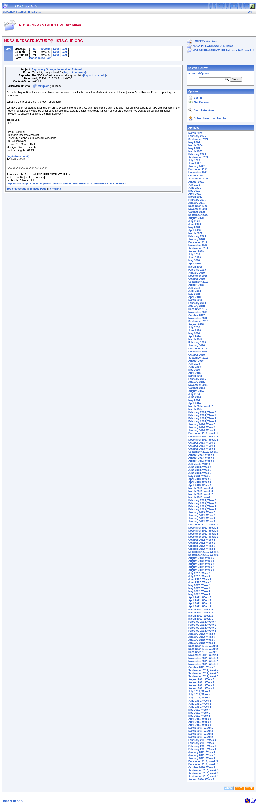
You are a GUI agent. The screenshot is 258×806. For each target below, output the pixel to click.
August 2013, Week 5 (201, 454)
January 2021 (196, 202)
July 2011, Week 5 (199, 691)
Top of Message (16, 188)
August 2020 (196, 218)
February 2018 (197, 303)
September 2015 (198, 357)
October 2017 (196, 315)
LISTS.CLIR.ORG (12, 801)
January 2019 (196, 272)
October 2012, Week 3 (201, 542)
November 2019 (198, 245)
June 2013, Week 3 (199, 470)
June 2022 (194, 163)
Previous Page (37, 188)
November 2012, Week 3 (203, 530)
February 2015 (197, 378)
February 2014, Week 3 (202, 415)
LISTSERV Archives (205, 41)
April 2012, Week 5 (199, 597)
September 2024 (198, 139)
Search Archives (198, 68)
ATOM (228, 788)
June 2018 (194, 290)
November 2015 (198, 351)
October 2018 (196, 278)
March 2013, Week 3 (200, 491)
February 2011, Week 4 (202, 740)
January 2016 (196, 345)
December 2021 (197, 169)
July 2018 (194, 287)
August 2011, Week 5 (201, 679)
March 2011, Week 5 (200, 727)
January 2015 (196, 381)
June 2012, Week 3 (199, 582)
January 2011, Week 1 (201, 758)
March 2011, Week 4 (200, 731)
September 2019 (198, 248)
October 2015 (196, 354)
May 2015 (194, 369)
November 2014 (198, 385)
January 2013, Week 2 (201, 521)
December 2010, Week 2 (203, 764)
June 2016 (194, 330)
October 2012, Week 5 (201, 539)
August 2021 (196, 181)
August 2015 (196, 360)
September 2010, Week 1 (203, 776)
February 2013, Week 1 (202, 509)
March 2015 (195, 375)
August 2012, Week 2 (201, 567)
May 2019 (194, 260)
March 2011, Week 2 (200, 737)
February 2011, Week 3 (202, 743)
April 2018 (194, 297)
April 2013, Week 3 (199, 485)
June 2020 (194, 224)
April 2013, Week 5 (199, 479)
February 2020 (197, 236)
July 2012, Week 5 (199, 573)
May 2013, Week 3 (199, 476)
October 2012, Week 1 (201, 548)
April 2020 (194, 230)
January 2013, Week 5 (201, 512)
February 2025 (197, 136)
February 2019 (197, 269)
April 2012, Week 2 (199, 606)
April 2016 (194, 336)
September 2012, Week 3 (203, 554)
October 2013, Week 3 (201, 445)
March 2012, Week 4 (200, 612)
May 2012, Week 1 (199, 594)
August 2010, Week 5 (201, 779)
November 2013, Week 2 (203, 439)
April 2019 (194, 263)
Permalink (54, 188)
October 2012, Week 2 (201, 545)
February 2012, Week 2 (202, 627)
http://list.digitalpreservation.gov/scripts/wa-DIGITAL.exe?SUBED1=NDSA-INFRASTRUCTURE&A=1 (68, 183)
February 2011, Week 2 (202, 746)
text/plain (43, 86)
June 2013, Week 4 (199, 466)
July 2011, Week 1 (199, 697)
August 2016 (196, 324)
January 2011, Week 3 (201, 755)
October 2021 (196, 175)
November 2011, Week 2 (203, 661)
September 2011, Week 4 (203, 670)
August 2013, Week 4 (201, 457)
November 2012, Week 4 (203, 527)
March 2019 (195, 266)
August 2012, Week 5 (201, 558)
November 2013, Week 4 (203, 436)
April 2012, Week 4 (199, 600)
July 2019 (194, 254)
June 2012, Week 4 (199, 579)
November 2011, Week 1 (203, 664)
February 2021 (197, 199)
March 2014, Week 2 (200, 406)
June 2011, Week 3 (199, 700)
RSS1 (239, 788)
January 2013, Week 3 (201, 518)
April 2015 (194, 372)
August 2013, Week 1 (201, 460)
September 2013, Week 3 (203, 451)
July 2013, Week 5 (199, 463)
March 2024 (195, 145)
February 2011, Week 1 (202, 749)
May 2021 (194, 190)
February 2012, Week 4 (202, 621)
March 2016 (195, 339)
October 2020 (196, 212)
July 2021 (194, 184)
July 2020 (194, 221)
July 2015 (194, 363)
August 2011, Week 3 (201, 685)
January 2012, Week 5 (201, 633)
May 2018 (194, 293)
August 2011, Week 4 (201, 682)
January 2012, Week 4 (201, 636)
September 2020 (198, 215)
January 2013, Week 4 (201, 515)
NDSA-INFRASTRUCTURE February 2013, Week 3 (223, 50)
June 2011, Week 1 (199, 706)
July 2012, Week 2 (199, 576)
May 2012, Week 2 (199, 591)
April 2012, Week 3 (199, 603)
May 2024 (194, 142)
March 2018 (195, 300)
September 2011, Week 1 (203, 676)
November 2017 (198, 312)
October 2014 (196, 388)
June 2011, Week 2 (199, 703)
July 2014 (194, 394)
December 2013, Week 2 (203, 433)
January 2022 (196, 166)
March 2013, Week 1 (200, 497)
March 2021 (195, 196)
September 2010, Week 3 (203, 770)
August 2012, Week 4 (201, 561)
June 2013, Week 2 (199, 473)
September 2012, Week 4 (203, 551)
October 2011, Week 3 (201, 667)
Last (64, 49)
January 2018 (196, 306)
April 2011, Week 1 (199, 724)
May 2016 (194, 333)
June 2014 (194, 397)
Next (56, 49)
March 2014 (195, 409)
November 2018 (198, 275)
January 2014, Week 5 (201, 424)
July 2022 (194, 160)
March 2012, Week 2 (200, 615)
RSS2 (249, 788)
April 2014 (194, 403)
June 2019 (194, 257)
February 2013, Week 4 (202, 500)
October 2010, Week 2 (201, 767)
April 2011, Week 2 (199, 721)
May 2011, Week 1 (199, 715)
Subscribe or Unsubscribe (210, 118)
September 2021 (198, 178)
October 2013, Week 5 (201, 442)
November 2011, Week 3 (203, 658)
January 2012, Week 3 (201, 639)
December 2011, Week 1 (203, 652)
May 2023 (194, 148)
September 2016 (198, 321)
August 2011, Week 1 (201, 688)
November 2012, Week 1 (203, 536)
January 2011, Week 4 (201, 752)
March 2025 (195, 133)
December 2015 (197, 348)
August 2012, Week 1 (201, 570)
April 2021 (194, 193)
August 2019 (196, 251)
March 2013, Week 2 (200, 494)
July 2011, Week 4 (199, 694)
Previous (44, 49)
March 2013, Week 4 (200, 488)
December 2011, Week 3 (203, 646)
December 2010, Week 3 (203, 761)
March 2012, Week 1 (200, 618)
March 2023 (195, 151)
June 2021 (194, 187)
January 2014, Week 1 (201, 430)
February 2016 (197, 342)
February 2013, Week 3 (202, 503)
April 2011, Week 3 (199, 718)
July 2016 (194, 327)
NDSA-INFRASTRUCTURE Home (213, 45)
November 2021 (198, 172)
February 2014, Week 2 (202, 418)
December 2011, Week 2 (203, 649)
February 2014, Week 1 (202, 421)
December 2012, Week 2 (203, 524)
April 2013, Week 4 (199, 482)
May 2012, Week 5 (199, 585)
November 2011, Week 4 (203, 655)
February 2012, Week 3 (202, 624)
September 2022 (198, 157)
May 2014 (194, 400)
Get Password (202, 102)
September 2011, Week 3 (203, 673)
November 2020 (198, 208)
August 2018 (196, 284)
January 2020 (196, 239)
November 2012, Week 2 (203, 533)
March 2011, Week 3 (200, 734)
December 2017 (197, 309)
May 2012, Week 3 (199, 588)
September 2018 (198, 281)
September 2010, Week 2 (203, 773)
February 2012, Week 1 (202, 630)
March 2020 (195, 233)
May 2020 (194, 227)
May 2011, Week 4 (199, 709)
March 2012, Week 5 (200, 609)
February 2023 (197, 154)
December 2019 (197, 242)
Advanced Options (198, 73)
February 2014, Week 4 (202, 412)
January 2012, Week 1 (201, 642)
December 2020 (197, 205)
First (33, 49)
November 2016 (198, 318)
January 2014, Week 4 (201, 427)
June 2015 (194, 366)
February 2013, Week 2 (202, 506)
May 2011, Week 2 (199, 712)
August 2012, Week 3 (201, 564)
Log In (198, 97)
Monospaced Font (40, 58)
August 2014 (196, 391)
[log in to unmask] (74, 72)
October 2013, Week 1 (201, 448)
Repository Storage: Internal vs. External (57, 69)
